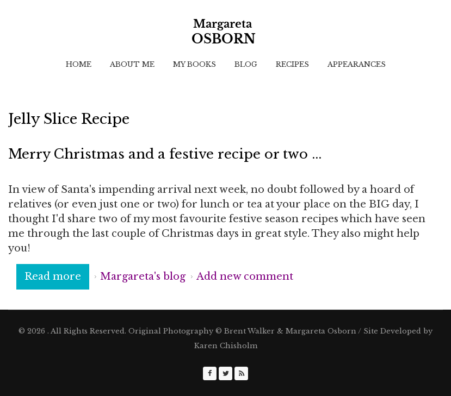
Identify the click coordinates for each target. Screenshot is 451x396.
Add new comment (244, 276)
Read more (56, 275)
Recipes (292, 64)
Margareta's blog (143, 276)
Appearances (357, 64)
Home (78, 64)
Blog (245, 64)
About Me (132, 64)
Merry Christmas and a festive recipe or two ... (165, 154)
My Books (194, 64)
